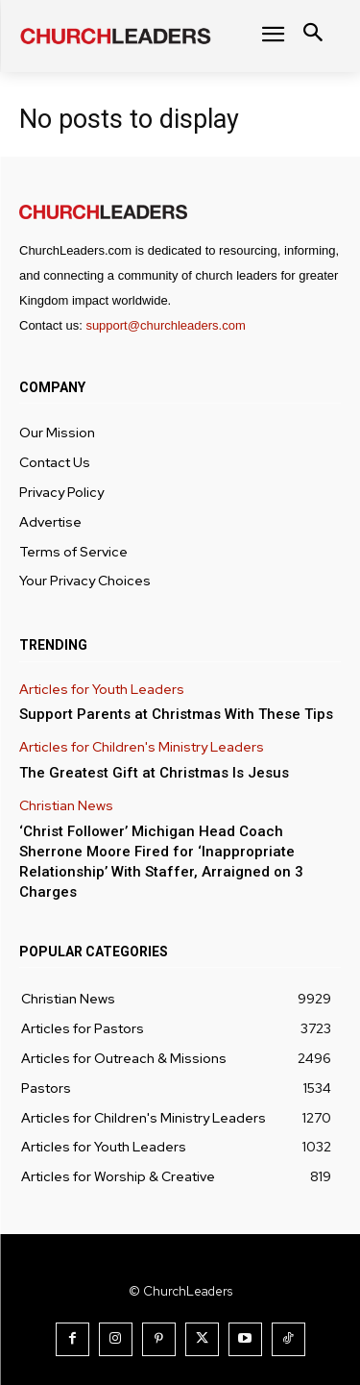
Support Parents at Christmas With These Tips (176, 714)
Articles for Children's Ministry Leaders (141, 747)
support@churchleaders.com (165, 325)
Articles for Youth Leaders (101, 689)
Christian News (66, 806)
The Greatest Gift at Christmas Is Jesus (154, 772)
